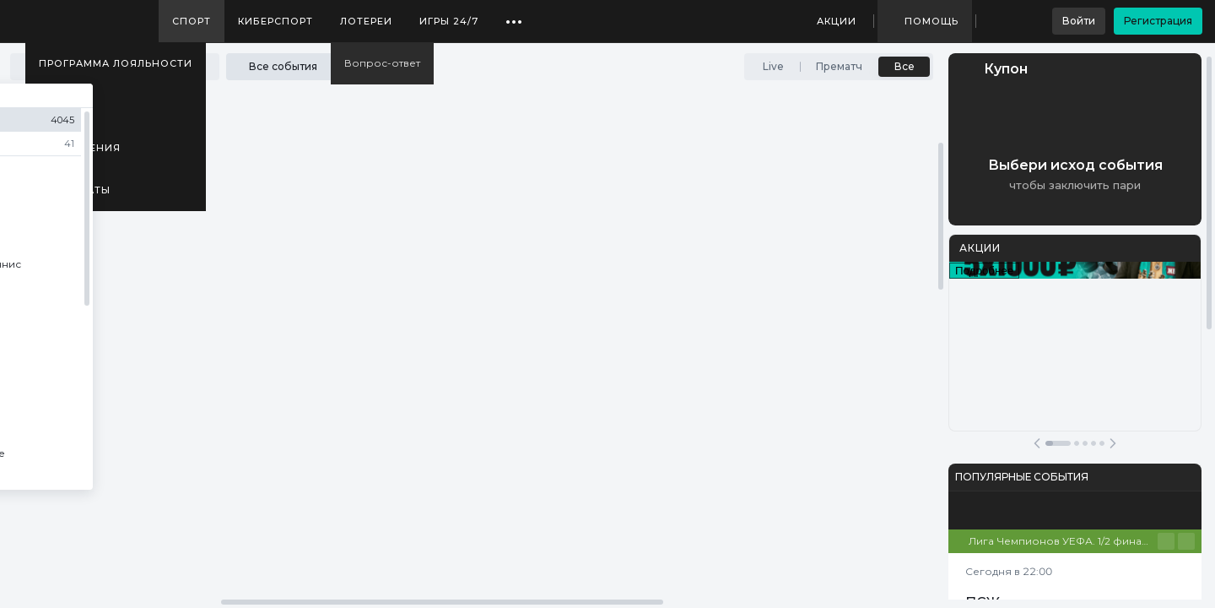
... (514, 15)
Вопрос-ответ (382, 63)
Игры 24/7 (448, 21)
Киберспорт (275, 21)
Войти (1078, 20)
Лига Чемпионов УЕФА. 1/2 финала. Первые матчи (1063, 541)
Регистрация (1158, 20)
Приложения (80, 148)
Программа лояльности (115, 63)
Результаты (75, 190)
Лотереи (366, 21)
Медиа (59, 105)
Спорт (191, 21)
